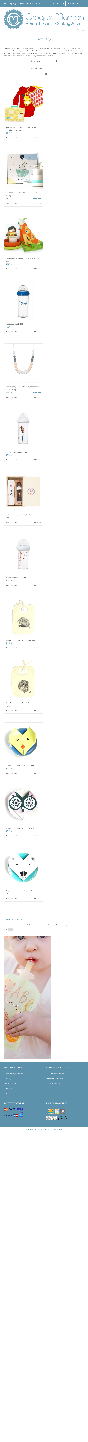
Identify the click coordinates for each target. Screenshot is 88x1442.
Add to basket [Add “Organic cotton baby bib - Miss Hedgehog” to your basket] (12, 710)
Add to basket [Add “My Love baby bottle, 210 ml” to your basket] (12, 585)
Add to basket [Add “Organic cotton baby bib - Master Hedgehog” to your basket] (12, 648)
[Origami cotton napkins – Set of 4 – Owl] (23, 804)
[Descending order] (56, 60)
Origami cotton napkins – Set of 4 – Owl (20, 828)
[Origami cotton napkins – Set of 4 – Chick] (23, 742)
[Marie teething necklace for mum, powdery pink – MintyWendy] (23, 363)
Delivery (8, 1079)
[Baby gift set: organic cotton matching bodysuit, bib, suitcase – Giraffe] (23, 103)
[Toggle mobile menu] (83, 30)
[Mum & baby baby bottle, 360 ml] (23, 428)
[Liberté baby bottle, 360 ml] (23, 300)
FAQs (7, 1093)
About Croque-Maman (55, 1074)
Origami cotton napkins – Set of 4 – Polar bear (22, 891)
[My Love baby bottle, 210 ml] (23, 554)
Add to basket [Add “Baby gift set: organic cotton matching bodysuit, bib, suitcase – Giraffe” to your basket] (12, 138)
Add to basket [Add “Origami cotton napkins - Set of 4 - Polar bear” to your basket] (12, 898)
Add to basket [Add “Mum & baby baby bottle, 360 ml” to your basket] (12, 460)
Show (37, 68)
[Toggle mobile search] (78, 30)
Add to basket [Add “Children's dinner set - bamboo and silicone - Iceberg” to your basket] (12, 203)
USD (10, 929)
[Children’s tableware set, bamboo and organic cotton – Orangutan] (23, 234)
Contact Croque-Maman (14, 1074)
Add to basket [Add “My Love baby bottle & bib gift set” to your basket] (12, 522)
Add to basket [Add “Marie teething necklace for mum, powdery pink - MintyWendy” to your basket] (12, 397)
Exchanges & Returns (13, 1084)
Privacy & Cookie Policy (55, 1079)
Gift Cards (9, 1088)
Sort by (35, 61)
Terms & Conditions (54, 1084)
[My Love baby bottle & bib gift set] (23, 491)
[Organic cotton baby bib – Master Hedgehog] (23, 616)
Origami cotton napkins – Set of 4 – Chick (20, 766)
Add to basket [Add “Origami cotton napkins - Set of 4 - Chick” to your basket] (12, 773)
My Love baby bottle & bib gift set (18, 515)
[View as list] (46, 74)
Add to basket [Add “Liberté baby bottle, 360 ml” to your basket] (12, 331)
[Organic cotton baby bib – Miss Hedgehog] (23, 679)
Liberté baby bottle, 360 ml (15, 324)
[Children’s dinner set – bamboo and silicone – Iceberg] (23, 169)
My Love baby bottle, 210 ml (16, 578)
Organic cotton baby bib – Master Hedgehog (22, 640)
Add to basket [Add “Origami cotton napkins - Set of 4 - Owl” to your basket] (12, 836)
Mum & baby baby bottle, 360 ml (17, 452)
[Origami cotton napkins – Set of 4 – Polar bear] (23, 867)
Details (38, 138)
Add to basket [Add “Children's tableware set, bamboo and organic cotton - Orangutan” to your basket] (12, 269)
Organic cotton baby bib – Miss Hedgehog (21, 703)
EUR (15, 929)
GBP (6, 929)
